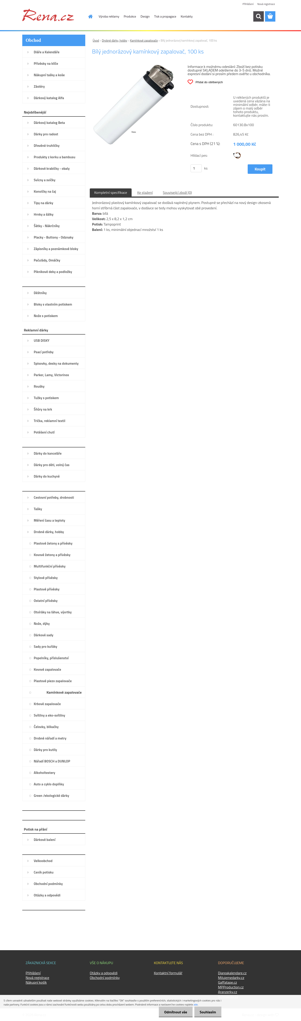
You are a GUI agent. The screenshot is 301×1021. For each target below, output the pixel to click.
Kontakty (187, 16)
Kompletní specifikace (110, 192)
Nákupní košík (36, 982)
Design (145, 16)
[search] (258, 16)
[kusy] (196, 168)
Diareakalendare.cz (232, 973)
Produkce (130, 16)
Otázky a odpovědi (103, 973)
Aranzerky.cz (227, 991)
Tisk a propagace (165, 16)
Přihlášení (248, 4)
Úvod (96, 40)
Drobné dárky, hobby (114, 40)
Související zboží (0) (177, 192)
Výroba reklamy (109, 16)
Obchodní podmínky (105, 977)
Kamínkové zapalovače (144, 40)
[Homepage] (88, 16)
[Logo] (48, 14)
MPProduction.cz (231, 987)
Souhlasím (207, 1012)
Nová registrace (266, 4)
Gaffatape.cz (227, 982)
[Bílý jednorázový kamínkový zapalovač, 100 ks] (133, 66)
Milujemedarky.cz (231, 977)
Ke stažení (145, 192)
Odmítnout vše (175, 1012)
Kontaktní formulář (168, 973)
